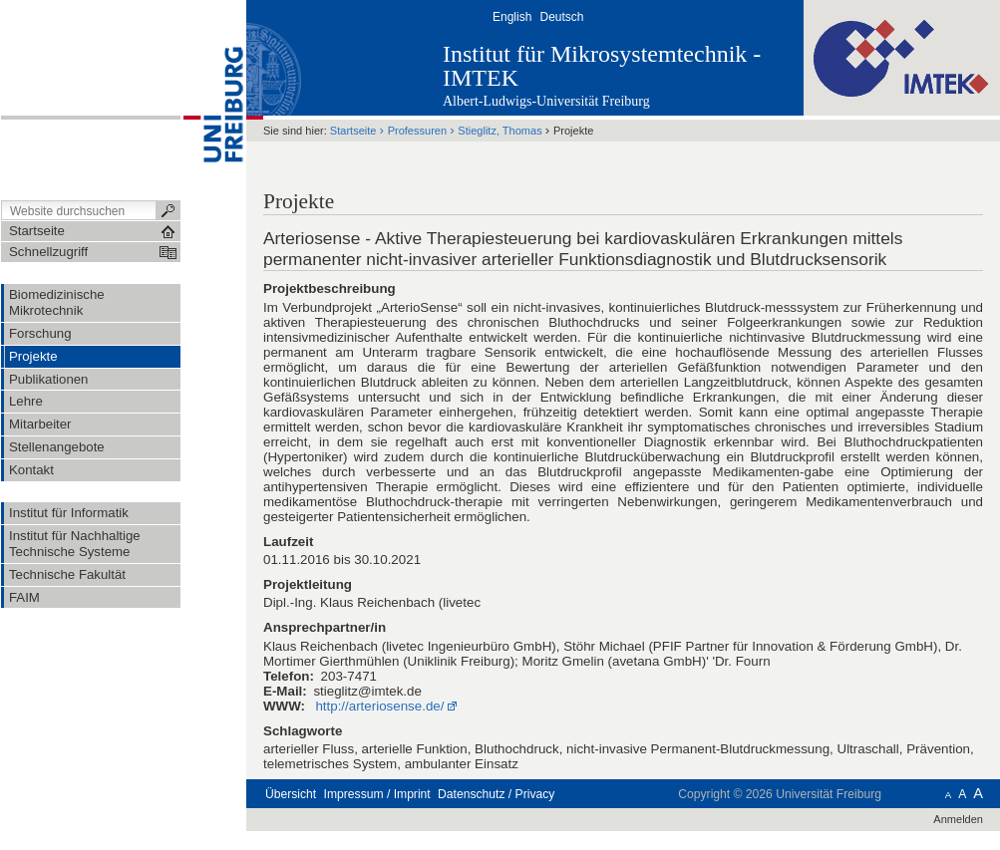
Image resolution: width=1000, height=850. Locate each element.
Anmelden (958, 819)
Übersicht (290, 794)
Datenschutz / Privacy (496, 794)
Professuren (417, 131)
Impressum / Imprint (377, 794)
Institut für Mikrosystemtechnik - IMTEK (602, 66)
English (512, 17)
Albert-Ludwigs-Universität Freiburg (546, 101)
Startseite (353, 131)
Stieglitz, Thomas (499, 131)
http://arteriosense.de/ (379, 706)
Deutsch (561, 17)
